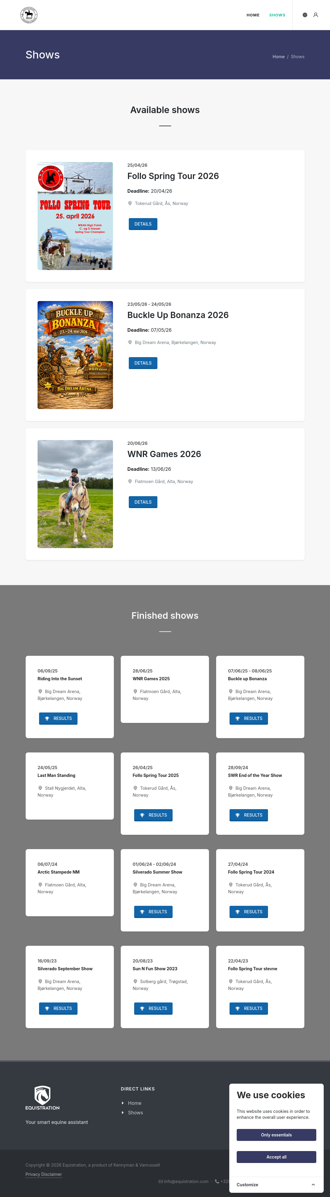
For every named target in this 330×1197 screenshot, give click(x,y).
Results (58, 718)
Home (279, 56)
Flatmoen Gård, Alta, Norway (160, 481)
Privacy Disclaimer (44, 1174)
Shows (135, 1113)
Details (142, 223)
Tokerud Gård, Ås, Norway (157, 203)
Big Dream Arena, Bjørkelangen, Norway (171, 342)
